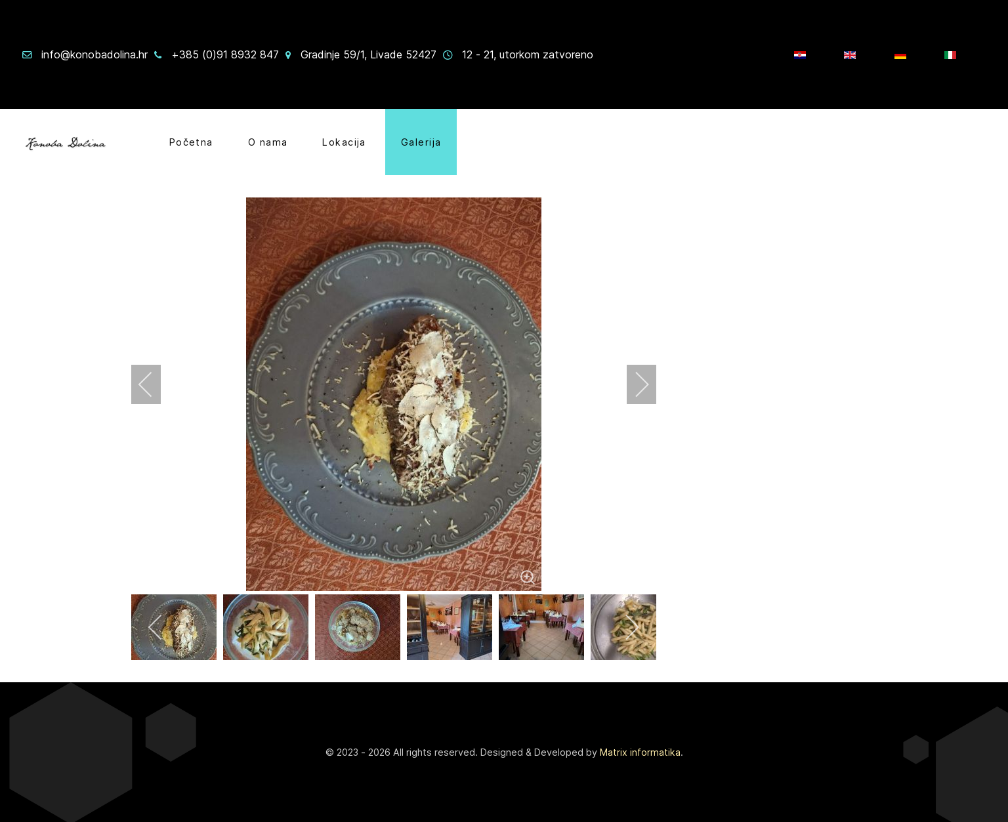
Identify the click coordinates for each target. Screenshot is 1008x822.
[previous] (154, 384)
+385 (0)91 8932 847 (225, 54)
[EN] (851, 54)
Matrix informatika (640, 752)
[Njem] (902, 54)
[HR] (801, 54)
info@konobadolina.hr (94, 54)
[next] (633, 384)
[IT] (952, 54)
